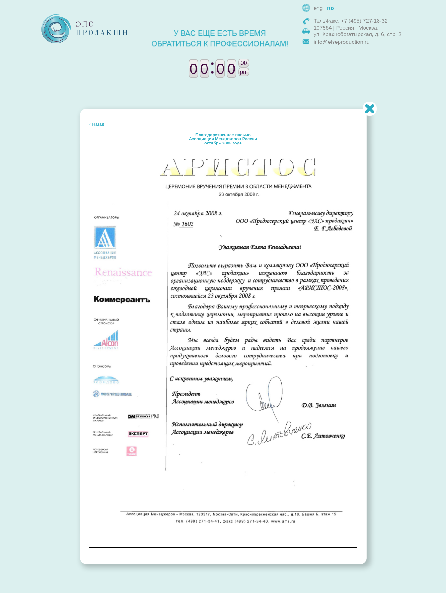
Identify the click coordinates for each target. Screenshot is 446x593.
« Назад (96, 124)
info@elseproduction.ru (342, 42)
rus (331, 8)
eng (318, 8)
